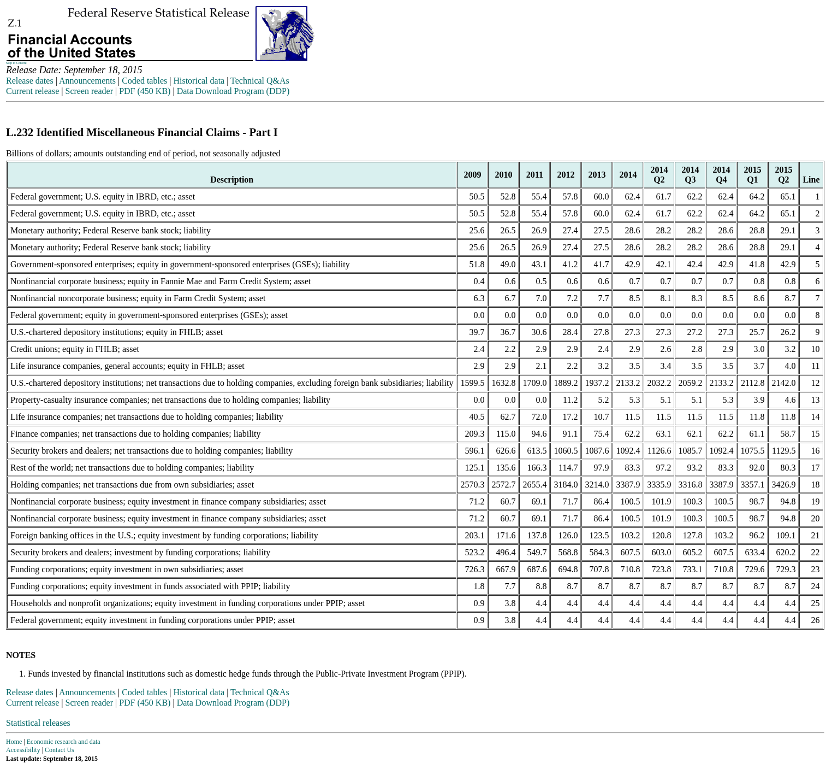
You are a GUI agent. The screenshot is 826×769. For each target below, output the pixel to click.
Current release (32, 91)
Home (14, 741)
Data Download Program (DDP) (233, 91)
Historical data (198, 80)
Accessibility (23, 750)
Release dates (30, 80)
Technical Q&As (259, 80)
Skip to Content (16, 62)
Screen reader (89, 91)
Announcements (87, 80)
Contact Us (59, 750)
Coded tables (144, 80)
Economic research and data (63, 741)
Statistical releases (38, 722)
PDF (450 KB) (144, 91)
